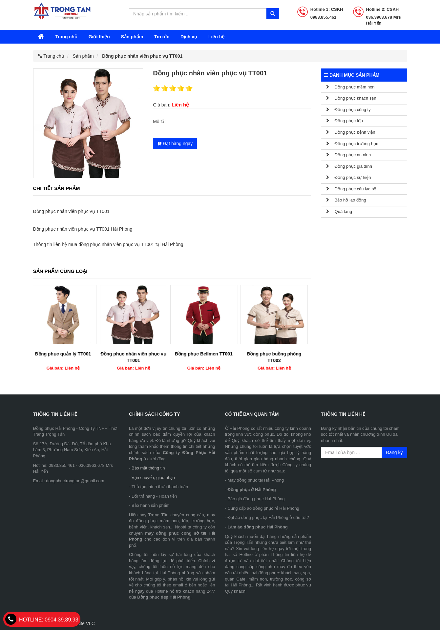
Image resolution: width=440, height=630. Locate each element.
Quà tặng (339, 211)
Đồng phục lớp (344, 120)
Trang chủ (66, 36)
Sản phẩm (132, 36)
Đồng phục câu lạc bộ (351, 188)
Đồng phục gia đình (349, 166)
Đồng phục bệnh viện (350, 132)
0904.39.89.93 (41, 619)
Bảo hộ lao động (346, 200)
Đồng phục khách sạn (351, 98)
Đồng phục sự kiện (348, 177)
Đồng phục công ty (348, 109)
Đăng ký (394, 452)
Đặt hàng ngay (175, 143)
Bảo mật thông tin (148, 468)
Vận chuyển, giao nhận (153, 477)
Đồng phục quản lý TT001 (66, 353)
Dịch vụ (188, 36)
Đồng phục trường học (352, 143)
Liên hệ (216, 36)
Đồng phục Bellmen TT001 (207, 353)
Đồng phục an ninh (348, 154)
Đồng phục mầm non (350, 87)
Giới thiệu (99, 36)
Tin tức (161, 36)
